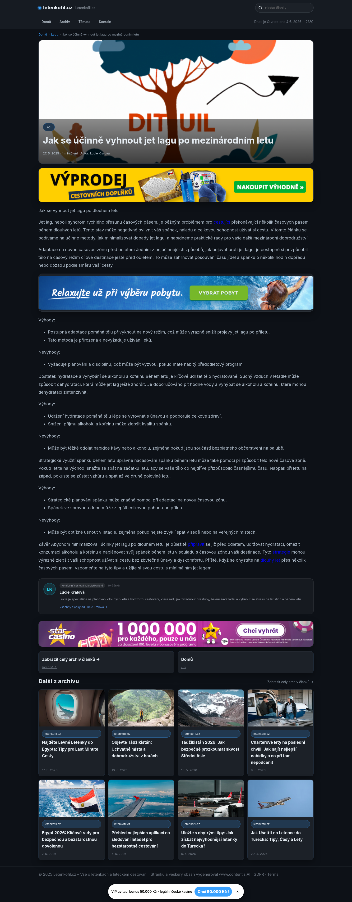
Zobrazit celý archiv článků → (290, 682)
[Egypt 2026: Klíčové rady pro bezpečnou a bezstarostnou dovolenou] (72, 820)
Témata (84, 22)
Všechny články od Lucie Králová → (83, 607)
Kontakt (105, 22)
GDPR (259, 874)
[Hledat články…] (287, 7)
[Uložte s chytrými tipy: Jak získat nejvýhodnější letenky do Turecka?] (211, 820)
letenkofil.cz (58, 7)
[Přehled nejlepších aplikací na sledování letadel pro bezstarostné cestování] (141, 820)
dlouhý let (270, 560)
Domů (46, 22)
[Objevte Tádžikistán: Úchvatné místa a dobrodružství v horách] (141, 733)
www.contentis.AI (234, 874)
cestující (221, 222)
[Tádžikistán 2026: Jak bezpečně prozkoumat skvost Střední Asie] (211, 733)
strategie (281, 552)
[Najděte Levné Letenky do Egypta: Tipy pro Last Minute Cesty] (72, 733)
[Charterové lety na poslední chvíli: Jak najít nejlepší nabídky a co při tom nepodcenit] (281, 733)
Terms (272, 874)
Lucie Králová (72, 592)
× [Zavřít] (237, 891)
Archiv (65, 22)
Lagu (54, 34)
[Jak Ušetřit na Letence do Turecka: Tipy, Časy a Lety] (281, 820)
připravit (196, 544)
